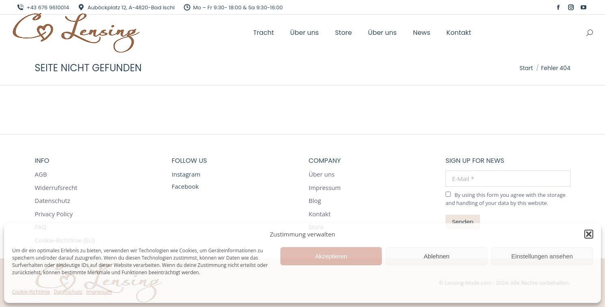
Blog (315, 201)
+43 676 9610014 (42, 7)
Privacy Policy (54, 214)
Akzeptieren (331, 256)
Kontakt (320, 214)
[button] (589, 234)
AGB (41, 174)
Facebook (185, 186)
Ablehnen (436, 256)
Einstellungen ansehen (542, 256)
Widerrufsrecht (56, 188)
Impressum (99, 291)
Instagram (186, 174)
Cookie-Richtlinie (31, 291)
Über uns (322, 174)
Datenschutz (68, 291)
